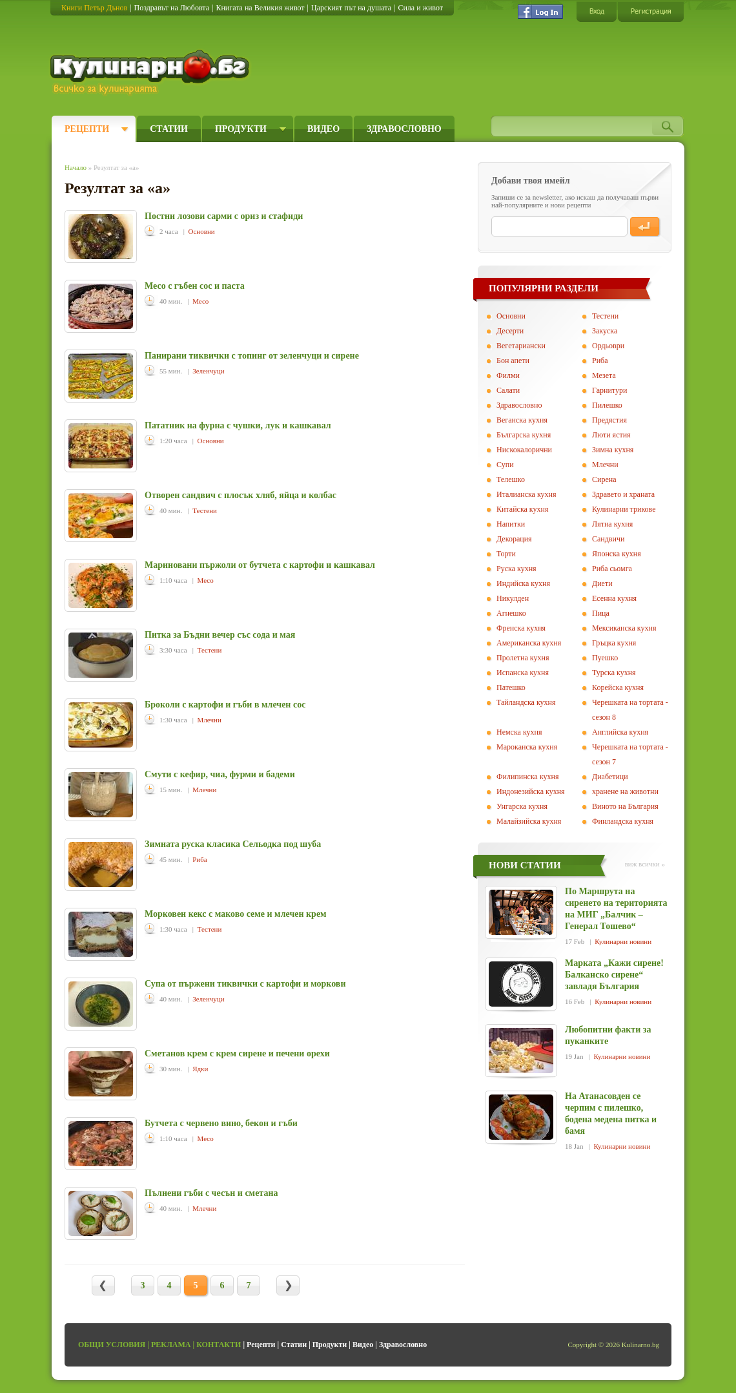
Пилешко (607, 405)
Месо (200, 301)
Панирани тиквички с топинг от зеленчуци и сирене (252, 356)
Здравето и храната (623, 494)
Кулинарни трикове (624, 509)
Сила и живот (420, 7)
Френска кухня (521, 628)
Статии (169, 129)
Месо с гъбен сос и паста (195, 286)
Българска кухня (523, 434)
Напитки (510, 524)
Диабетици (610, 776)
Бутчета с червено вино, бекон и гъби (221, 1123)
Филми (508, 375)
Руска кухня (516, 568)
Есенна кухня (614, 598)
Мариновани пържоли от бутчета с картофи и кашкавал (260, 565)
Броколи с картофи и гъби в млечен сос (225, 704)
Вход (597, 11)
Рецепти (87, 129)
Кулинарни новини (623, 941)
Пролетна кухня (522, 657)
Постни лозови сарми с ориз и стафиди (224, 216)
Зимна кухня (612, 449)
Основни (202, 231)
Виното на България (625, 806)
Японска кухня (616, 553)
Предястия (609, 419)
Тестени (204, 510)
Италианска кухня (526, 494)
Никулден (512, 598)
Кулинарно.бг (151, 72)
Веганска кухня (521, 419)
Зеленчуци (208, 371)
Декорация (514, 538)
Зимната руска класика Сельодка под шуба (233, 844)
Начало (76, 167)
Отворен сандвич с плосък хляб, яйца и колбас (240, 495)
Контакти (218, 1344)
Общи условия (111, 1344)
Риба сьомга (612, 568)
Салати (508, 390)
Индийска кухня (523, 583)
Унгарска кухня (521, 806)
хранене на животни (625, 791)
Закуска (604, 330)
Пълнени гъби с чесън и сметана (211, 1193)
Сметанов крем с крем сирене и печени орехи (237, 1053)
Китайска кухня (522, 509)
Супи (505, 464)
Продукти (241, 129)
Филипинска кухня (527, 776)
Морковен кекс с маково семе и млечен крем (236, 914)
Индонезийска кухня (530, 791)
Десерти (510, 330)
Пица (600, 613)
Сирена (604, 479)
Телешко (510, 479)
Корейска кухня (618, 687)
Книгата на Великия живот (260, 7)
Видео (323, 129)
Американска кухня (528, 642)
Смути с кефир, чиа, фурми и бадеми (220, 774)
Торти (506, 553)
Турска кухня (614, 672)
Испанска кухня (522, 672)
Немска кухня (519, 732)
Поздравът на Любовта (171, 7)
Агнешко (511, 613)
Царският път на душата (351, 7)
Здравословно (404, 129)
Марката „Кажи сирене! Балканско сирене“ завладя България (614, 974)
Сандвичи (608, 538)
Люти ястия (611, 434)
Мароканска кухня (526, 746)
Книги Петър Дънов (94, 7)
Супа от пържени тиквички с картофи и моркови (245, 984)
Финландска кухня (622, 821)
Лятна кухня (612, 524)
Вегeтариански (521, 345)
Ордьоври (608, 345)
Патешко (511, 687)
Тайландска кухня (526, 702)
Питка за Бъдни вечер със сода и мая (220, 635)
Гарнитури (609, 390)
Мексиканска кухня (624, 628)
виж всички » (645, 864)
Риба (199, 859)
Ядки (200, 1069)
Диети (602, 583)
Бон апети (512, 360)
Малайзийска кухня (528, 821)
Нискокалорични (524, 449)
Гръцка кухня (614, 642)
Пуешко (605, 657)
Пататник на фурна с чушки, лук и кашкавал (238, 425)
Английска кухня (620, 732)
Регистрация (651, 11)
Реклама (171, 1344)
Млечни (209, 720)
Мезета (604, 375)
